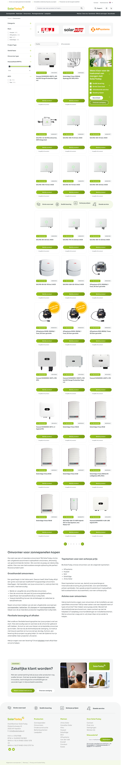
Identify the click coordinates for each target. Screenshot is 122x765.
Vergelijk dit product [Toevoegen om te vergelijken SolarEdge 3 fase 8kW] (42, 487)
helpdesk (41, 641)
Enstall (63, 742)
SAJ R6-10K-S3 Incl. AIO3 (99, 185)
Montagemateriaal (37, 13)
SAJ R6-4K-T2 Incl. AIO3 (71, 185)
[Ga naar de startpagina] (16, 8)
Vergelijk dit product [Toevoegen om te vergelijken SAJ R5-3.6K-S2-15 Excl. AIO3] (69, 298)
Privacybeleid (90, 745)
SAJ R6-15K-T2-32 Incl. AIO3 (100, 240)
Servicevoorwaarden (102, 745)
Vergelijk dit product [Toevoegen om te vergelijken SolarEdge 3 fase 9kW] (96, 440)
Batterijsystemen (40, 730)
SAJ (62, 735)
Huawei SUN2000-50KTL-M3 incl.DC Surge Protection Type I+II (46, 78)
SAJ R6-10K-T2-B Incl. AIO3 (72, 138)
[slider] (9, 66)
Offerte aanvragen (101, 13)
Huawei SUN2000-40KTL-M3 (100, 378)
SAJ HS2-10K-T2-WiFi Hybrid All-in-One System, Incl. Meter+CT (73, 523)
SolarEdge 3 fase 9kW (97, 427)
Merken (79, 13)
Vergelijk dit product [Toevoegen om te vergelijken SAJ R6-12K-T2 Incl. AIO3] (96, 151)
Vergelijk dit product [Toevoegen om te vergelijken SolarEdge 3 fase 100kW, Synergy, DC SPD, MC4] (69, 104)
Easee (62, 747)
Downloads (111, 13)
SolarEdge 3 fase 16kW (44, 520)
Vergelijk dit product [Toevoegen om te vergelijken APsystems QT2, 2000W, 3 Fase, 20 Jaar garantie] (96, 298)
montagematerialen (47, 607)
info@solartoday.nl (16, 731)
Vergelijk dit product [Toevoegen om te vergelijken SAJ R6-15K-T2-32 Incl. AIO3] (96, 251)
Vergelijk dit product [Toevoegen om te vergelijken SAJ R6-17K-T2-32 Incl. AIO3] (69, 251)
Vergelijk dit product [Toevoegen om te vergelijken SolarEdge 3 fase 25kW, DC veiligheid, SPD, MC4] (96, 487)
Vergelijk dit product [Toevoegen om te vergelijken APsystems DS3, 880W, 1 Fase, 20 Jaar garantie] (96, 345)
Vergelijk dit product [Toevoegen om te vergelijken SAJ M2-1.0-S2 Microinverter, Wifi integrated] (42, 151)
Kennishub (92, 13)
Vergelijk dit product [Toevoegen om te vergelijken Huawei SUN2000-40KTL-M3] (96, 393)
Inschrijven (106, 739)
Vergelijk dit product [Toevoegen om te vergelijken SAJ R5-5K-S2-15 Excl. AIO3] (42, 298)
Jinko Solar (64, 723)
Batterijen (19, 13)
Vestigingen (91, 728)
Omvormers (27, 13)
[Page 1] (41, 32)
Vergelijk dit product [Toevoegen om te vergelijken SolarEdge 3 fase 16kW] (42, 536)
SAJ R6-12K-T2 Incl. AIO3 (98, 138)
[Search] (82, 8)
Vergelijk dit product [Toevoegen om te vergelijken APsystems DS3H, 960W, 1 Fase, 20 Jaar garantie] (69, 345)
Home (9, 18)
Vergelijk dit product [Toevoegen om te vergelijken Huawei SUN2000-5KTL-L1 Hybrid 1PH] (42, 440)
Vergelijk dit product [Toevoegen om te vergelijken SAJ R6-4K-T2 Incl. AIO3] (69, 196)
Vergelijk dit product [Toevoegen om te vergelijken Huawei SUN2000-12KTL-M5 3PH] (42, 393)
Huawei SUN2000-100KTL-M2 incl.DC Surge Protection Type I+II (74, 380)
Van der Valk (65, 740)
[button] (20, 23)
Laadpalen (47, 13)
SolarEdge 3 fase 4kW (70, 474)
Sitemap (25, 762)
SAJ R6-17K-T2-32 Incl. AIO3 (73, 240)
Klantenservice (104, 2)
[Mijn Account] (106, 8)
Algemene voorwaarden (13, 762)
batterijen (23, 607)
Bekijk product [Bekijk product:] (47, 100)
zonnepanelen (13, 607)
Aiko (62, 728)
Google (88, 746)
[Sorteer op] (47, 44)
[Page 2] (43, 32)
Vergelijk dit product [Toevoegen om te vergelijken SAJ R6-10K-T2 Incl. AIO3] (42, 196)
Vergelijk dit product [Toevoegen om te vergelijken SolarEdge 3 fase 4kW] (69, 487)
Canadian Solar (66, 725)
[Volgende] (46, 32)
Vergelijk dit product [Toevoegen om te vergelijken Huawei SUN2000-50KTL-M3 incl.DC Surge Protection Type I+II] (42, 104)
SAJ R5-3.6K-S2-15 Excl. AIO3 (73, 284)
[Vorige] (38, 32)
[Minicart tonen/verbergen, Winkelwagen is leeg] (111, 8)
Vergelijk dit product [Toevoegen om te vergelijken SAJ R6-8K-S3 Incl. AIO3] (42, 251)
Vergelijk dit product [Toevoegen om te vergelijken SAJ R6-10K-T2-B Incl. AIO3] (69, 151)
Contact (96, 2)
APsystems (64, 737)
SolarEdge (64, 732)
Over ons (85, 13)
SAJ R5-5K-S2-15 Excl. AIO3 (46, 284)
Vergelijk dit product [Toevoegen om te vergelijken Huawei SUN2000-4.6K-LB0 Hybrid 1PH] (96, 536)
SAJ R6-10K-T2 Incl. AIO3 (45, 185)
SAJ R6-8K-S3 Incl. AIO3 (44, 240)
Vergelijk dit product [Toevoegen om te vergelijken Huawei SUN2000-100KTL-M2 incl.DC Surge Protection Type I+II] (69, 393)
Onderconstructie (41, 728)
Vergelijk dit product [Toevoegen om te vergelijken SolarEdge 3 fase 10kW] (69, 440)
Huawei (63, 730)
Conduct (63, 744)
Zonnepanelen (10, 13)
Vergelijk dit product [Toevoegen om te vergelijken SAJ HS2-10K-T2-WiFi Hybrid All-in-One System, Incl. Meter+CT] (69, 536)
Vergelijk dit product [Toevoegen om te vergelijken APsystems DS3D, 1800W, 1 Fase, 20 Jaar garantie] (42, 345)
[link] (65, 544)
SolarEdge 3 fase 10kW (71, 427)
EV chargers (32, 607)
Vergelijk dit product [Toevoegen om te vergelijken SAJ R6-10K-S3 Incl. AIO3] (96, 196)
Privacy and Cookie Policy (37, 762)
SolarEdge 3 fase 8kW (43, 474)
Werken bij (91, 730)
